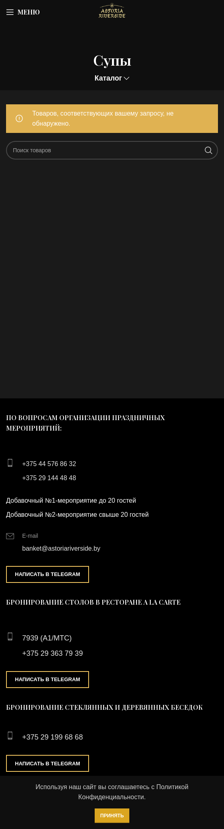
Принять (112, 816)
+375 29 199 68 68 (52, 737)
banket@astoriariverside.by (61, 548)
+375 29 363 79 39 (52, 653)
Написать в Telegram (47, 574)
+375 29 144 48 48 (49, 478)
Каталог (108, 78)
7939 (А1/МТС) (47, 638)
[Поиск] (112, 150)
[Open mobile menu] (23, 12)
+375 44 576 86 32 (49, 463)
